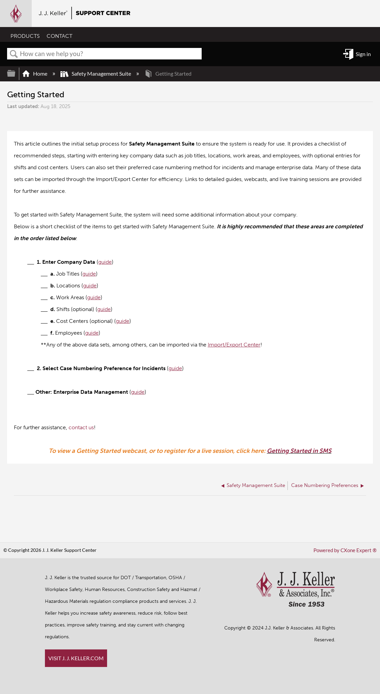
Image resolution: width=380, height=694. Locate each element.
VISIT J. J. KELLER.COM (76, 658)
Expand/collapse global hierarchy (15, 73)
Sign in (363, 54)
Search (14, 54)
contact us (81, 427)
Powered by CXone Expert (347, 550)
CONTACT (59, 36)
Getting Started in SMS (299, 451)
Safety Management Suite (96, 73)
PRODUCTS (25, 36)
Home (35, 73)
